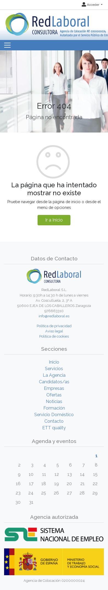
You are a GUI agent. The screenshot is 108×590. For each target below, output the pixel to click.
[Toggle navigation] (7, 45)
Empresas (54, 388)
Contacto (54, 421)
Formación (54, 408)
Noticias (54, 401)
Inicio (54, 362)
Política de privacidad (54, 326)
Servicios (54, 368)
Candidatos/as (54, 381)
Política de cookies (54, 336)
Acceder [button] (91, 5)
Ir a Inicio (54, 220)
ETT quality (54, 427)
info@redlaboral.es (54, 316)
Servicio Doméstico (54, 414)
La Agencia (54, 375)
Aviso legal (54, 331)
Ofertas (54, 395)
